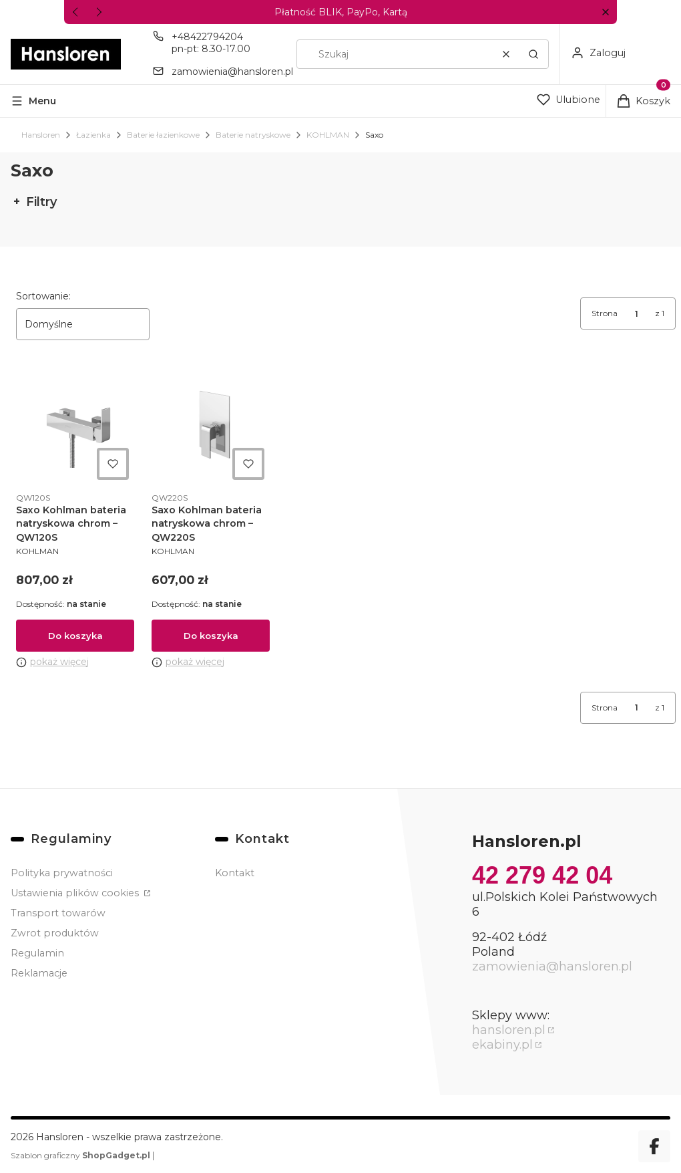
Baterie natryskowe (253, 135)
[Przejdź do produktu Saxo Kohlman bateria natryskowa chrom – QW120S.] (75, 426)
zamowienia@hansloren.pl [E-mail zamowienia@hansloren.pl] (232, 72)
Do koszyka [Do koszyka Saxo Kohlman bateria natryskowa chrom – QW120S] (75, 635)
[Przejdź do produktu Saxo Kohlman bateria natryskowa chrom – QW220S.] (211, 426)
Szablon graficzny (81, 1155)
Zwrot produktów (55, 933)
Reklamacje (39, 973)
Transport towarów (58, 913)
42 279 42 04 (542, 875)
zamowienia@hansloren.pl (552, 966)
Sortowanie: (43, 296)
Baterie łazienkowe (163, 135)
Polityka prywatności (62, 873)
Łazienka (93, 135)
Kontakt (234, 873)
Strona (605, 313)
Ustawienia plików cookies (76, 893)
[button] (605, 12)
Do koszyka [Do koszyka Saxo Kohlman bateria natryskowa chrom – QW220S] (210, 635)
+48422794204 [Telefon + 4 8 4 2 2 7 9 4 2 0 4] (207, 37)
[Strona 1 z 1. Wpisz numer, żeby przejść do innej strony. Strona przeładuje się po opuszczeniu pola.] (636, 313)
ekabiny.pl (502, 1044)
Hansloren (40, 135)
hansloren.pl (508, 1030)
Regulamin (37, 953)
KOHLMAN (327, 135)
